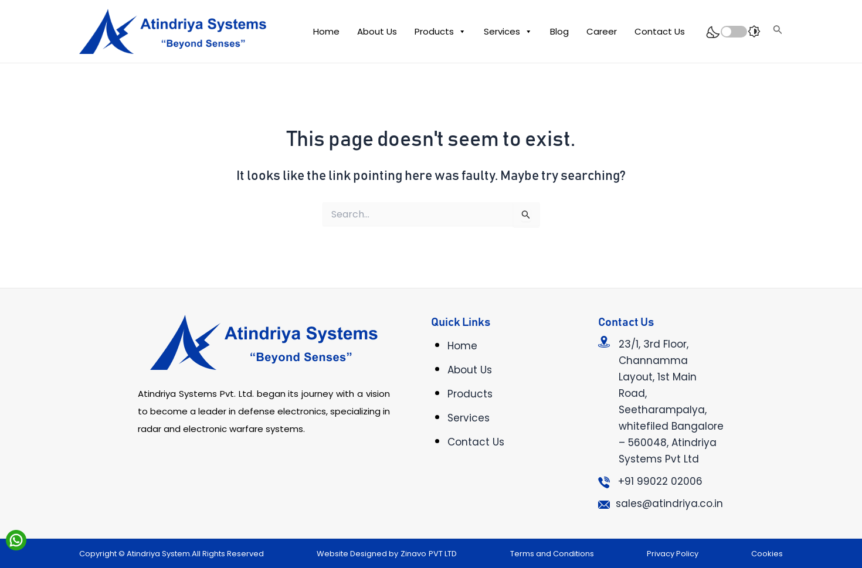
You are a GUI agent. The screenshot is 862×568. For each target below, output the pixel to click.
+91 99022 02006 (660, 481)
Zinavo (413, 553)
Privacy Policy (672, 553)
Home (326, 31)
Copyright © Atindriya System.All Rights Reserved (171, 553)
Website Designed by (357, 553)
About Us (377, 31)
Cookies (767, 553)
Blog (559, 31)
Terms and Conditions (552, 553)
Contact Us (659, 31)
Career (601, 31)
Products (440, 31)
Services (508, 31)
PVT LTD (443, 553)
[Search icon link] (778, 31)
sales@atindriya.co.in (669, 503)
